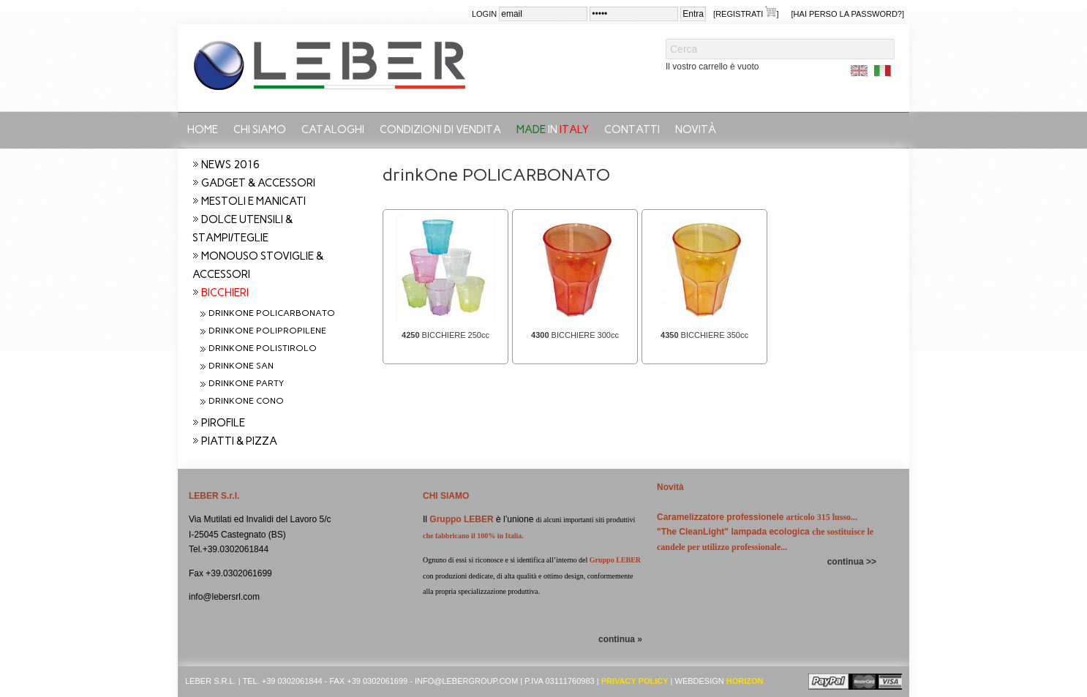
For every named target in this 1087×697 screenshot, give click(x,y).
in (552, 129)
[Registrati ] (745, 12)
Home (202, 129)
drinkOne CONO (246, 401)
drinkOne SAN (241, 366)
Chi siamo (259, 129)
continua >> (851, 562)
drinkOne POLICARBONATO (271, 313)
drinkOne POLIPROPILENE (267, 330)
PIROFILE (223, 422)
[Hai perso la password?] (847, 14)
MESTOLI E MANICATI (253, 201)
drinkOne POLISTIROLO (262, 348)
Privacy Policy (635, 681)
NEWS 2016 (230, 164)
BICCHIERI (225, 292)
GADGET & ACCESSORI (258, 182)
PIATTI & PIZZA (239, 441)
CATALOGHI (332, 129)
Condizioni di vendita (440, 129)
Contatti (632, 129)
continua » (620, 639)
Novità (695, 129)
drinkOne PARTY (246, 383)
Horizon (745, 681)
